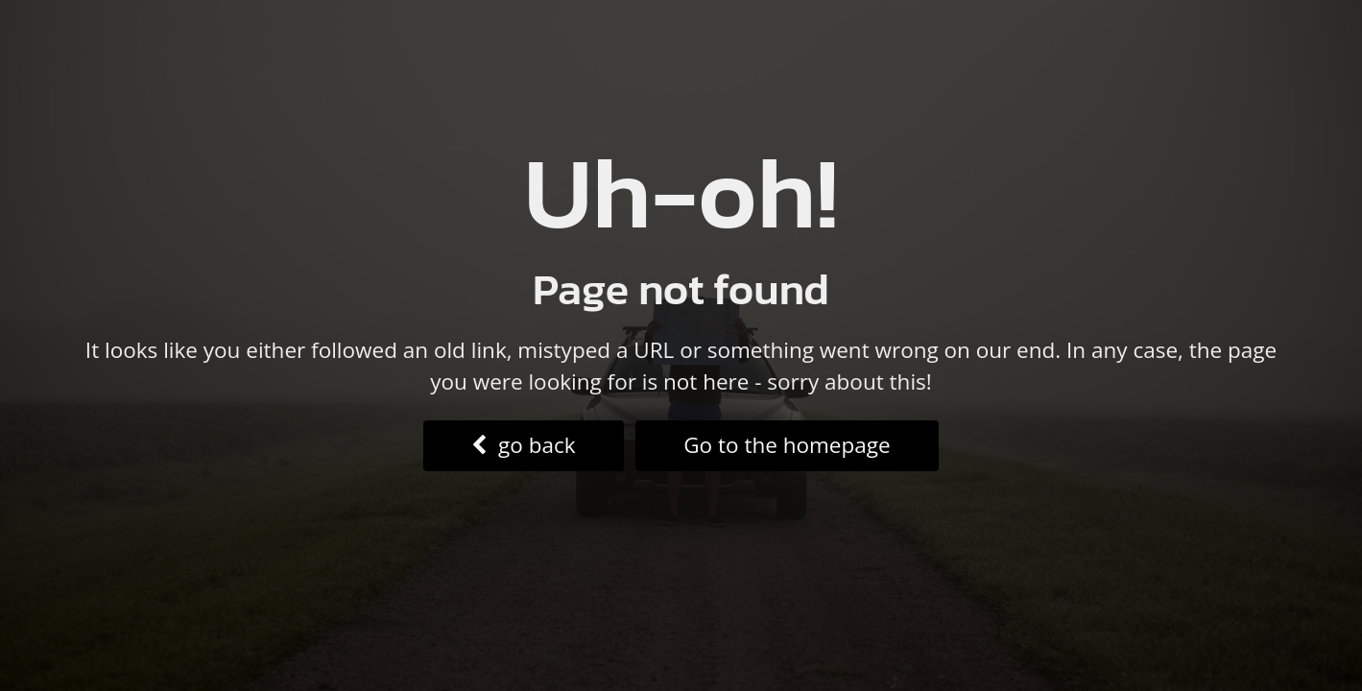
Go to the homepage (786, 445)
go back (523, 445)
